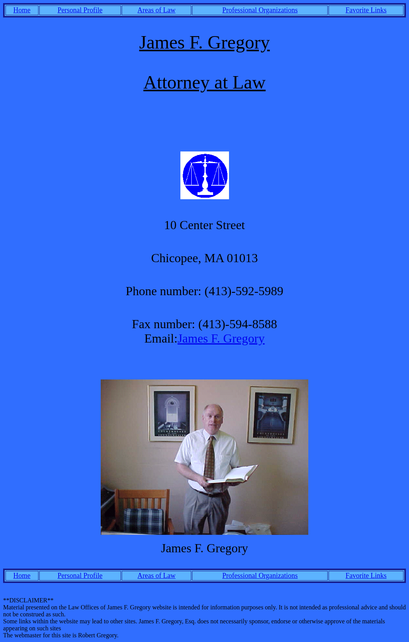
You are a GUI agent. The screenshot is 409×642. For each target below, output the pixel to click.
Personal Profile (80, 10)
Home (21, 10)
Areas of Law (157, 10)
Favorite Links (366, 10)
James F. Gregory (221, 338)
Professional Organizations (260, 10)
